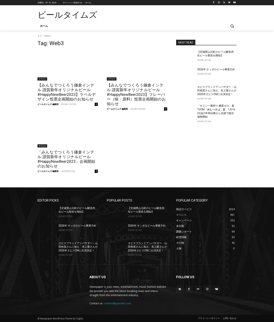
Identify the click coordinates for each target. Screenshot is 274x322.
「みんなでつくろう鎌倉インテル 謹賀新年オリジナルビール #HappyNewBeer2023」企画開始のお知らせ (66, 159)
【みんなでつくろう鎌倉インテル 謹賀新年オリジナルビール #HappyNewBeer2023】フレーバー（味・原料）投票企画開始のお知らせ (136, 94)
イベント (42, 79)
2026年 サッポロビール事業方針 (216, 69)
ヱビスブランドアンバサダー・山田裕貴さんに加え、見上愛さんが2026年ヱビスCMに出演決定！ (216, 90)
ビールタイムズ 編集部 (48, 104)
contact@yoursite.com (117, 303)
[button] (232, 25)
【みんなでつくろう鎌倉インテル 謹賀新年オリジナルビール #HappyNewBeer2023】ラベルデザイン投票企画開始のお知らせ (66, 92)
